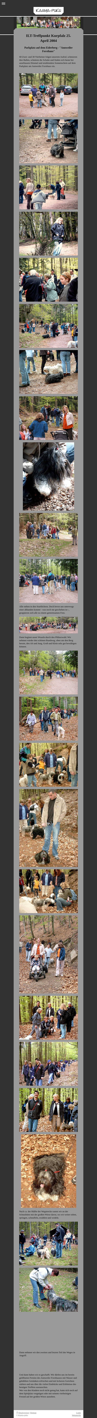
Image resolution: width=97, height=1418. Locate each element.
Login (78, 1413)
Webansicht (76, 1415)
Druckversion (22, 1413)
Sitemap (33, 1413)
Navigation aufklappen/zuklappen (48, 3)
